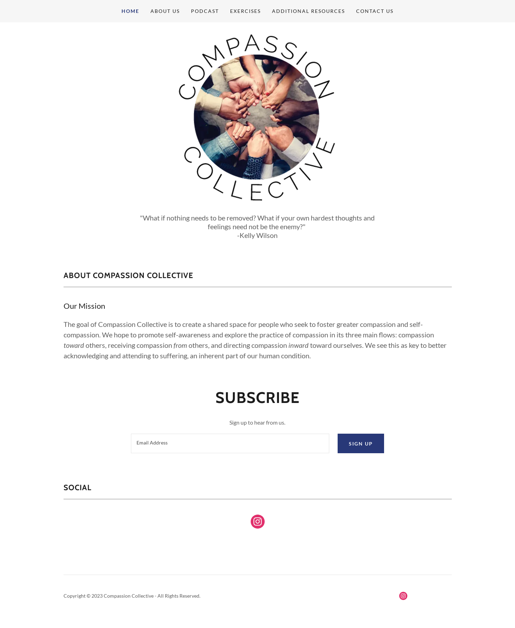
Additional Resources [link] (308, 11)
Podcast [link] (205, 11)
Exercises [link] (245, 11)
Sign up (361, 444)
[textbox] (230, 443)
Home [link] (130, 11)
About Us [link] (165, 11)
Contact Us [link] (374, 11)
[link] (257, 523)
